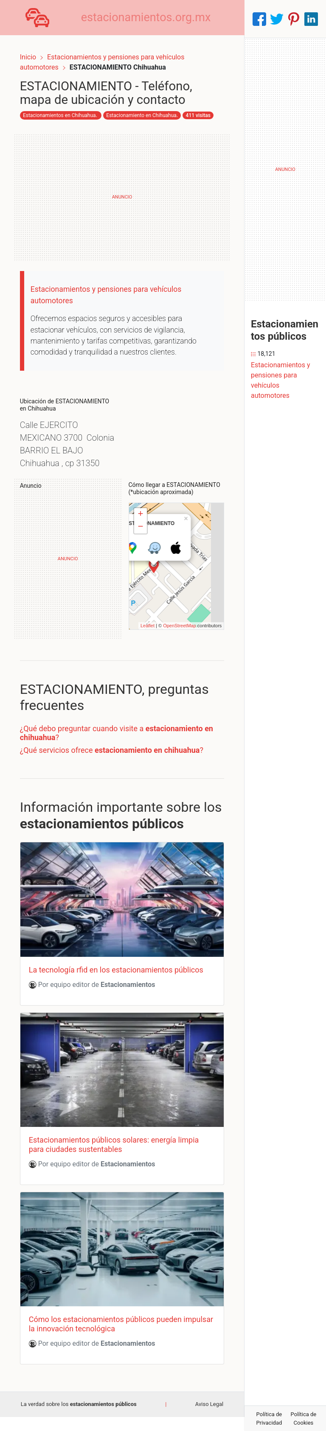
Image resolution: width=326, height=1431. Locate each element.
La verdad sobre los (79, 1418)
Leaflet (141, 654)
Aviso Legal (209, 1418)
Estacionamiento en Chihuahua (65, 121)
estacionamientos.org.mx (153, 18)
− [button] (140, 555)
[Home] (40, 18)
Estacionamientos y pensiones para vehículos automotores (280, 380)
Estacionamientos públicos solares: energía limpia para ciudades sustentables (121, 1166)
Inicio (35, 50)
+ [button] (140, 543)
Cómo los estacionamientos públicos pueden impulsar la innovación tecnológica (112, 1338)
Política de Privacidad (269, 1418)
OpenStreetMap (172, 654)
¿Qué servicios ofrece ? (118, 778)
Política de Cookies (304, 1418)
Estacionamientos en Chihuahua (66, 111)
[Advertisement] (122, 199)
